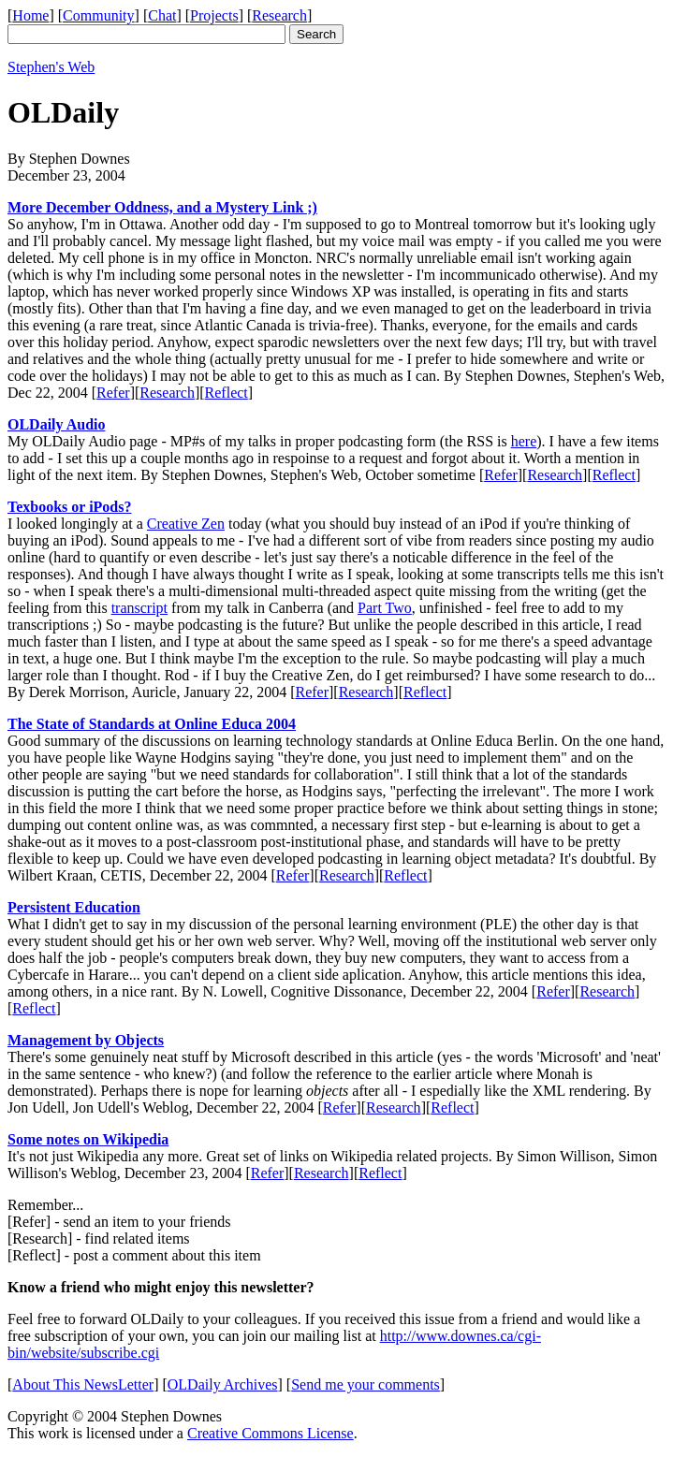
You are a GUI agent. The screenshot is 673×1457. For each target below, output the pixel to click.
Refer (113, 393)
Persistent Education (73, 907)
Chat (162, 15)
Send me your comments (365, 1384)
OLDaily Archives (223, 1384)
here (524, 441)
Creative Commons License (270, 1433)
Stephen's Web (51, 67)
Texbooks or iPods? (69, 507)
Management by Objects (85, 1040)
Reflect (226, 393)
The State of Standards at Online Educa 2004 (151, 724)
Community (98, 15)
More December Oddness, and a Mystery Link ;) (162, 207)
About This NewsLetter (83, 1384)
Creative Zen (186, 524)
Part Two (385, 608)
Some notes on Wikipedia (87, 1139)
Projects (214, 15)
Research (279, 15)
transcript (139, 608)
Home (30, 15)
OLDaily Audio (56, 424)
